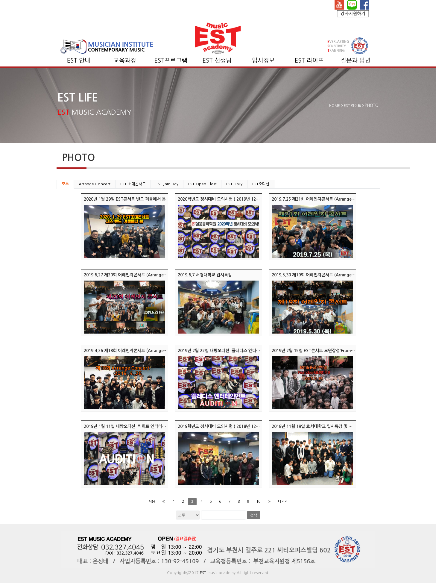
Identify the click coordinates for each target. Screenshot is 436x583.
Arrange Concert (94, 184)
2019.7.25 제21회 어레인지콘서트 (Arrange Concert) (321, 199)
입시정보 (263, 60)
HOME (334, 105)
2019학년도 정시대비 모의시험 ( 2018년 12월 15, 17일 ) (228, 426)
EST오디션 (260, 184)
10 (258, 501)
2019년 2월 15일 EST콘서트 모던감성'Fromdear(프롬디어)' (326, 351)
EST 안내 (78, 60)
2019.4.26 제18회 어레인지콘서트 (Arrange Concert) (133, 351)
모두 (65, 184)
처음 (151, 501)
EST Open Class (202, 184)
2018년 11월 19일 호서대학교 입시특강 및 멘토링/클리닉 (322, 426)
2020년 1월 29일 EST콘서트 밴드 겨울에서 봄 (125, 199)
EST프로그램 (170, 60)
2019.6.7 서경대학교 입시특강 (205, 275)
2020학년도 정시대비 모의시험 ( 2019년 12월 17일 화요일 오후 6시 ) (240, 199)
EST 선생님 (217, 60)
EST (203, 573)
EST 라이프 (309, 60)
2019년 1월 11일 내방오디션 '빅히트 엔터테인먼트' (129, 426)
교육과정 (124, 60)
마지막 (283, 501)
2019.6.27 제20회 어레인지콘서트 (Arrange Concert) (133, 275)
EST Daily (234, 184)
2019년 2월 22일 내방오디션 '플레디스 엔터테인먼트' (225, 351)
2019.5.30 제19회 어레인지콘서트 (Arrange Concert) (321, 275)
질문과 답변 (356, 60)
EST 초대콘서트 (133, 184)
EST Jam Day (167, 184)
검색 (253, 515)
